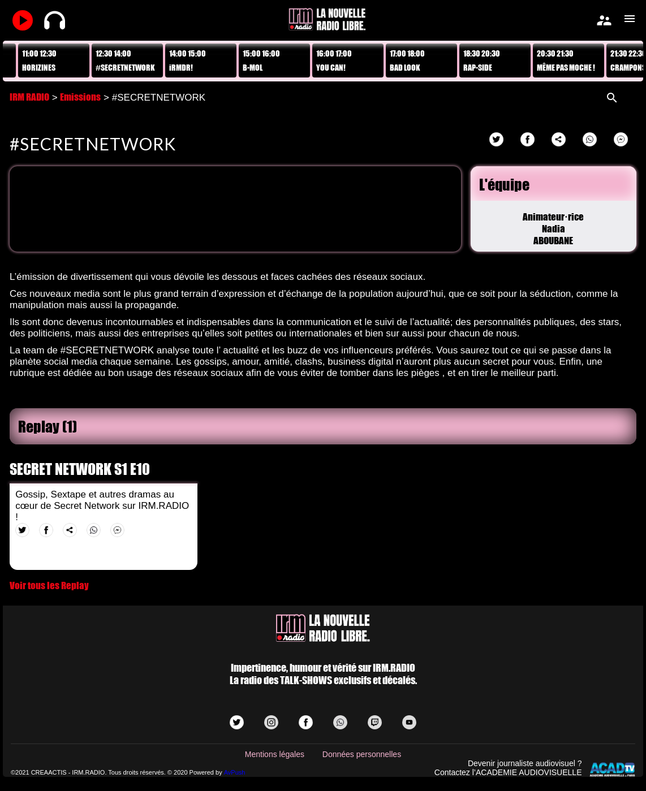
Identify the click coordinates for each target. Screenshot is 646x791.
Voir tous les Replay (49, 585)
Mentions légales (274, 754)
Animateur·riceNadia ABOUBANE (553, 229)
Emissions (80, 97)
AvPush (235, 772)
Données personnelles (361, 754)
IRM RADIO (29, 97)
